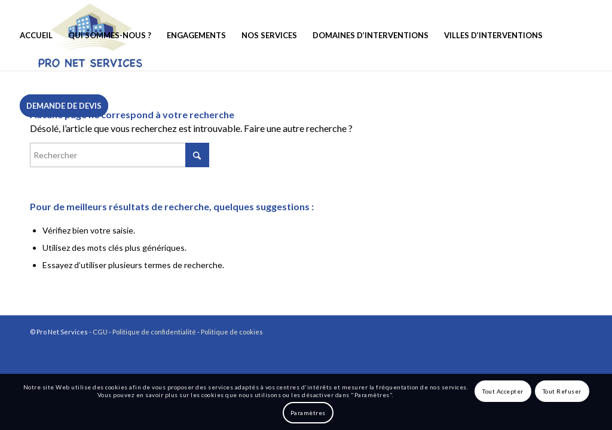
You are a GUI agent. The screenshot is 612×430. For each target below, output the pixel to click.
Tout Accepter (503, 391)
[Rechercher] (119, 155)
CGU (100, 332)
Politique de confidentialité (154, 332)
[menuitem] (36, 35)
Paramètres (308, 412)
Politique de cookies (232, 332)
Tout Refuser (562, 391)
